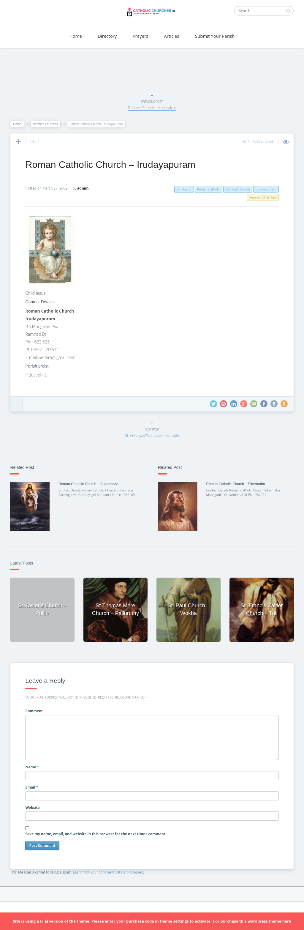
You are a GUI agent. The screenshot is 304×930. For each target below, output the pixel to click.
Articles (171, 36)
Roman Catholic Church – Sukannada (89, 484)
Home (75, 36)
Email (33, 785)
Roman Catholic (206, 189)
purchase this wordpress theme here (255, 921)
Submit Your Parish (215, 36)
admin (84, 188)
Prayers (140, 36)
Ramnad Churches (47, 124)
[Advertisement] (152, 70)
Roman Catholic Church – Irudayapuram (112, 164)
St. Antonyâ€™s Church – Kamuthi (152, 435)
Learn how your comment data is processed (110, 870)
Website (34, 805)
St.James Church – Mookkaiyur (152, 107)
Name (34, 765)
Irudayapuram (264, 189)
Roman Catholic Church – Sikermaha (235, 484)
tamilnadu (182, 189)
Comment (36, 709)
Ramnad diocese (236, 189)
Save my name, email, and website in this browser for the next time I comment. (97, 832)
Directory (107, 36)
